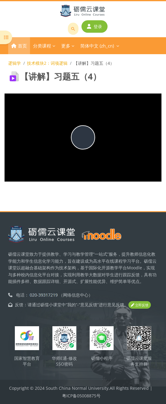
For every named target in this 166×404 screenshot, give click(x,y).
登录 (94, 26)
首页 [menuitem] (22, 46)
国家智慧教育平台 (27, 361)
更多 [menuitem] (65, 46)
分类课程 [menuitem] (42, 46)
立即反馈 (139, 305)
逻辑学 (14, 63)
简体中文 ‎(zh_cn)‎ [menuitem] (97, 46)
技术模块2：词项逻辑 (47, 63)
